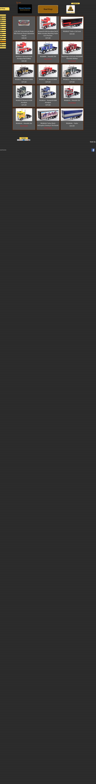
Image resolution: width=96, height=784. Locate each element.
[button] (20, 3)
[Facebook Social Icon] (93, 150)
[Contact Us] (75, 3)
